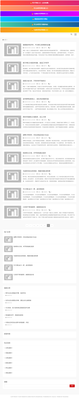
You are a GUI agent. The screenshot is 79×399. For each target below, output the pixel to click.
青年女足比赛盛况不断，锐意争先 (16, 293)
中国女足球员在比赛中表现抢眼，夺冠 (17, 322)
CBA (39, 47)
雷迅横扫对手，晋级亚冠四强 (14, 315)
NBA (39, 174)
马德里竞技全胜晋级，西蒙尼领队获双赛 (36, 171)
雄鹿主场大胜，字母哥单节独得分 (34, 81)
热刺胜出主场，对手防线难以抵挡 (34, 153)
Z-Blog (53, 396)
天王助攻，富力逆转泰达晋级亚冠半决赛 (18, 307)
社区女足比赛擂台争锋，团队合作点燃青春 (18, 300)
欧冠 (39, 66)
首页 (4, 39)
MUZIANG (65, 396)
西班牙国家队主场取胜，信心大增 (34, 117)
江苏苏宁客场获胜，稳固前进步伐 (34, 207)
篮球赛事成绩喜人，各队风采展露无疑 (36, 99)
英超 (39, 210)
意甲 (39, 138)
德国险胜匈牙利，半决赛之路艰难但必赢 (36, 45)
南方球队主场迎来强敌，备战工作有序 (36, 63)
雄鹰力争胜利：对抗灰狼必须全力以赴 (36, 135)
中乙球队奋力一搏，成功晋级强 (33, 189)
